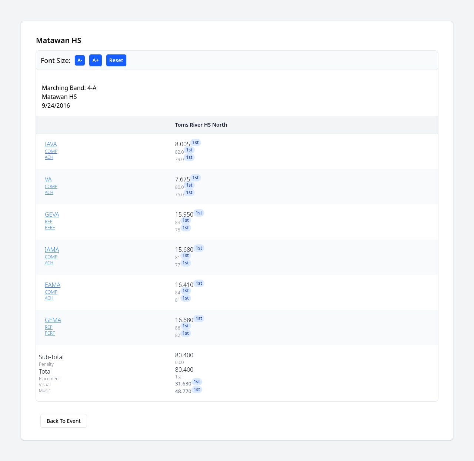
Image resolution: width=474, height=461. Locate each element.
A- (80, 60)
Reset (116, 60)
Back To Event (64, 420)
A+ (95, 60)
